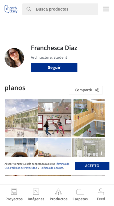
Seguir (54, 67)
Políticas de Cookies (51, 168)
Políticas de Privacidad (23, 168)
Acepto (92, 166)
